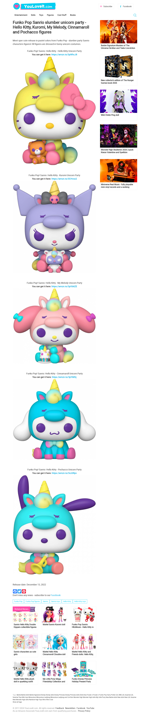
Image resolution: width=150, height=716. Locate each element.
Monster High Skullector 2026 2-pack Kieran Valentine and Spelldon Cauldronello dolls (117, 151)
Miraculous (32, 697)
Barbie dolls (25, 695)
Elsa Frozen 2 (88, 695)
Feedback (59, 708)
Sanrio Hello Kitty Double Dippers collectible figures (25, 625)
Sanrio (45, 601)
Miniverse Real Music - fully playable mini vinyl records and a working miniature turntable (117, 185)
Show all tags (17, 702)
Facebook (127, 6)
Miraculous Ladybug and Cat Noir (61, 697)
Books (73, 15)
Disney (43, 695)
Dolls (33, 15)
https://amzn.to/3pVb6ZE (64, 286)
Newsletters (70, 708)
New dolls (120, 697)
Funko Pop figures (33, 601)
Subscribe (107, 6)
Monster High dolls (89, 697)
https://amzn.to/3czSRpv (64, 473)
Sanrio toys (55, 601)
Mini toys (25, 697)
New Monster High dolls (21, 700)
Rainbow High (34, 700)
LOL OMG (119, 695)
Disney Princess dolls (72, 695)
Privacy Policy (84, 711)
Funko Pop (18, 601)
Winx (44, 700)
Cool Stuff (61, 15)
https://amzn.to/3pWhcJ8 (64, 54)
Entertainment (21, 15)
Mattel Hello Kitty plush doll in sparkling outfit (24, 680)
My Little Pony (101, 697)
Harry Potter (111, 695)
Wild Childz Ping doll (110, 115)
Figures (50, 15)
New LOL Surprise (130, 697)
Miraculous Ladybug (43, 697)
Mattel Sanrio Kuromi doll (54, 624)
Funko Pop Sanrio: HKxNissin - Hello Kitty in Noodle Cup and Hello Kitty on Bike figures (83, 625)
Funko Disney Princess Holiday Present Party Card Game (82, 680)
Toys (41, 15)
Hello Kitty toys (80, 601)
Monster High (78, 697)
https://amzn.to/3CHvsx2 (64, 178)
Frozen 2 (96, 695)
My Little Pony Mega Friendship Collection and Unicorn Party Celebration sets (54, 680)
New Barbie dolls (111, 697)
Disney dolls (50, 695)
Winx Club (49, 700)
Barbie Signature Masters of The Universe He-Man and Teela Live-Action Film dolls (118, 46)
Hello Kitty (67, 601)
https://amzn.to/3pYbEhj (64, 376)
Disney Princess (59, 695)
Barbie (19, 695)
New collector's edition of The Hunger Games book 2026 (117, 81)
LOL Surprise (126, 695)
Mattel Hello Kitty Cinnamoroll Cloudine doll (54, 653)
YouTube (90, 708)
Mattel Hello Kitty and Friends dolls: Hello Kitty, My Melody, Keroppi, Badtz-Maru (82, 653)
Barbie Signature (35, 695)
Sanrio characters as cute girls (25, 653)
